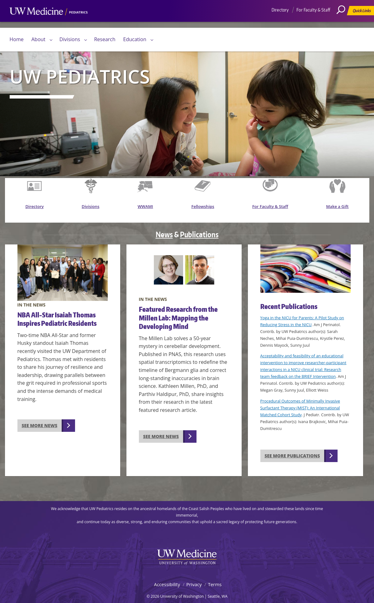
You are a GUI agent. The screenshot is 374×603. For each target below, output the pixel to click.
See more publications (292, 449)
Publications (199, 228)
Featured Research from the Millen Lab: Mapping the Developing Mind (178, 311)
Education (134, 39)
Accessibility (167, 578)
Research (104, 39)
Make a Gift (338, 208)
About (38, 39)
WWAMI (147, 208)
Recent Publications (288, 300)
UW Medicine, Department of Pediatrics (49, 23)
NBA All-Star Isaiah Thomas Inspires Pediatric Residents (57, 312)
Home (17, 39)
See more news (40, 419)
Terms (215, 578)
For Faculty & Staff (313, 9)
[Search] (343, 23)
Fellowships (205, 208)
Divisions (69, 39)
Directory (280, 9)
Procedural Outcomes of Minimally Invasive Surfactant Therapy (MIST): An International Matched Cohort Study (300, 401)
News (164, 228)
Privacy (193, 578)
